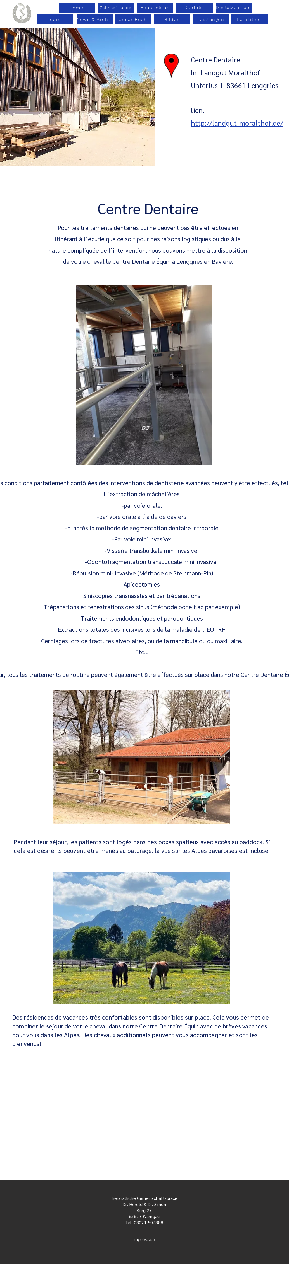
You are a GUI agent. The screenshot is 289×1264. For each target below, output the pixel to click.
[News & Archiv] (95, 19)
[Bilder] (172, 19)
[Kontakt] (194, 8)
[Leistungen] (211, 19)
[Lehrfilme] (249, 19)
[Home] (77, 8)
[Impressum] (144, 1239)
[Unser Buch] (133, 19)
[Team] (55, 19)
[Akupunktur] (155, 8)
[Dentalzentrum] (234, 8)
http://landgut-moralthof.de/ (237, 122)
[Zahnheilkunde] (116, 8)
